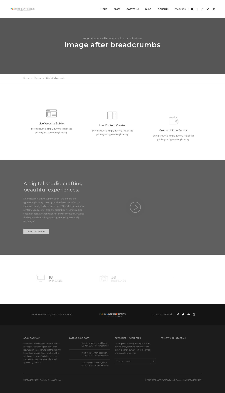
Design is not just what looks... (95, 343)
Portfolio (129, 5)
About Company (36, 231)
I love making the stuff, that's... (95, 363)
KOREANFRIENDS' (194, 380)
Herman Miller (103, 346)
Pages (113, 5)
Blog (145, 5)
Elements (159, 5)
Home (101, 5)
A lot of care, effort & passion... (95, 353)
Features (176, 5)
